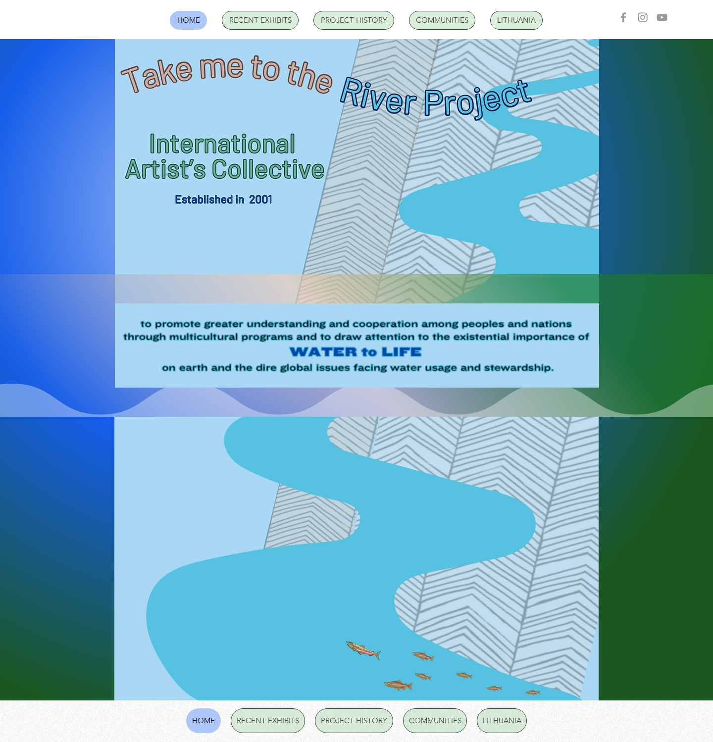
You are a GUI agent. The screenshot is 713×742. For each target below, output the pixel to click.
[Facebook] (623, 17)
